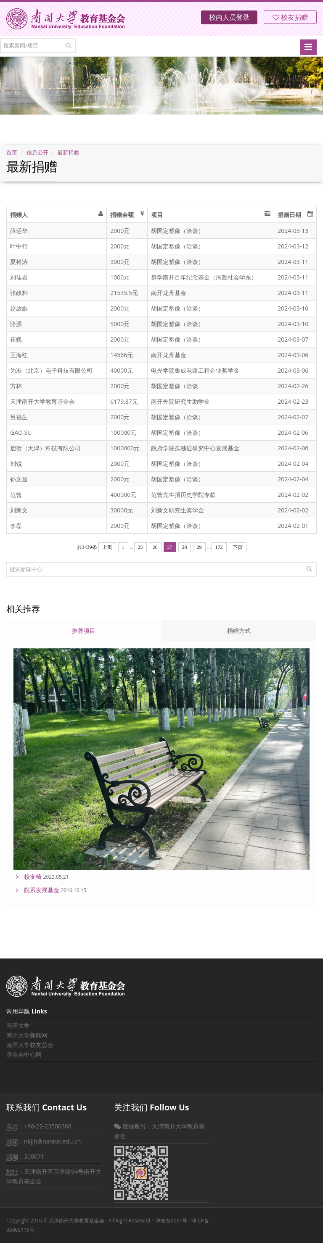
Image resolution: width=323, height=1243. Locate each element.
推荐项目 (83, 631)
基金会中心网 (24, 1054)
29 (199, 547)
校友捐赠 (290, 17)
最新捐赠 (68, 152)
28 (184, 547)
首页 (11, 152)
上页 (107, 547)
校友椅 (33, 876)
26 (155, 547)
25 (140, 547)
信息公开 (37, 152)
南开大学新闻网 (27, 1035)
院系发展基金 (41, 890)
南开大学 (18, 1025)
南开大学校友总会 (29, 1045)
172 (219, 547)
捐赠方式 (239, 631)
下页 (238, 547)
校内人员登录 (229, 17)
